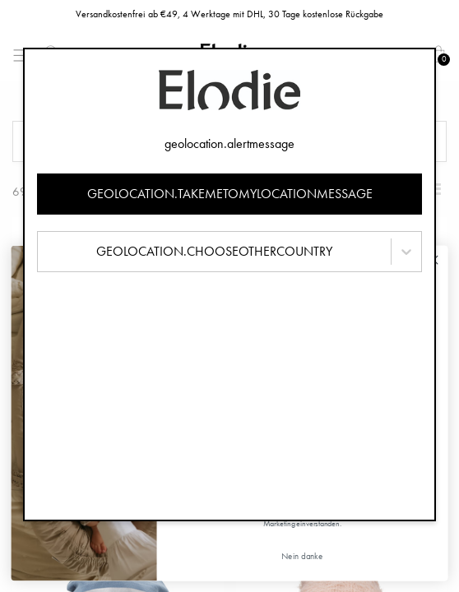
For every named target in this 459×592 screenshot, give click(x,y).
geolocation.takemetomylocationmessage (230, 193)
